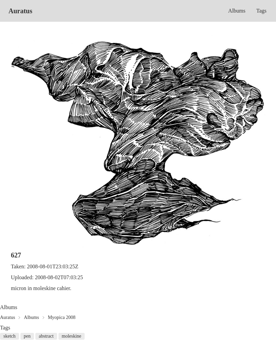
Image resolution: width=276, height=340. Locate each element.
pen (27, 336)
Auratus (20, 11)
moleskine (72, 336)
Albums (236, 11)
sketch (9, 336)
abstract (46, 336)
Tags (261, 11)
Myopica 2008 (61, 317)
